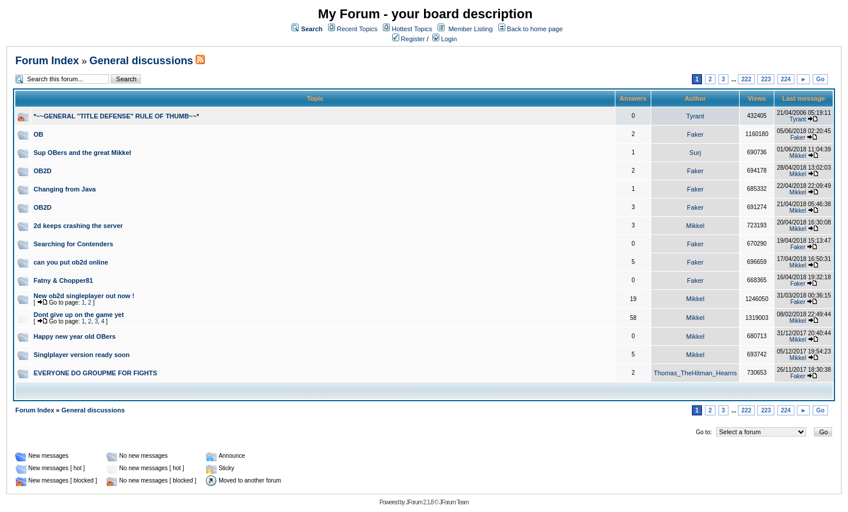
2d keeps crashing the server (78, 225)
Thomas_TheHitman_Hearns (695, 372)
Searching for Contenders (73, 243)
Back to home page (535, 28)
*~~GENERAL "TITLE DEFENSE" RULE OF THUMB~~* (116, 116)
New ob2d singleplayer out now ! (84, 295)
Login (444, 38)
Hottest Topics (412, 28)
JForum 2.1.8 (419, 502)
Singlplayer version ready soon (82, 354)
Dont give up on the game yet (79, 314)
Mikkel (798, 156)
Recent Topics (357, 28)
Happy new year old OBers (74, 336)
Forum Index (47, 61)
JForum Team (454, 502)
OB (39, 134)
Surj (695, 152)
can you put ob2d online (71, 262)
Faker (695, 134)
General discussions (141, 61)
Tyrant (695, 116)
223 (766, 79)
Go (820, 79)
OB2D (43, 170)
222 (746, 79)
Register (408, 38)
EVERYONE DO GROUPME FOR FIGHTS (95, 372)
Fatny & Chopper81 (63, 280)
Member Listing (470, 28)
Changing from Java (65, 189)
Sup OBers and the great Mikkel (82, 152)
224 (786, 79)
